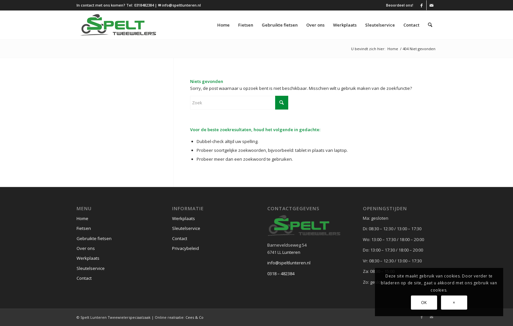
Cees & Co (194, 317)
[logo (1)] (118, 24)
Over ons (86, 248)
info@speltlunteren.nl (288, 263)
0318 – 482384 (280, 273)
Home (82, 218)
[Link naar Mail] (431, 5)
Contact (84, 278)
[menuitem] (398, 5)
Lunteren (291, 252)
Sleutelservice (91, 268)
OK (424, 302)
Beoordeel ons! (399, 5)
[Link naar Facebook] (421, 5)
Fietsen (84, 228)
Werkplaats (88, 258)
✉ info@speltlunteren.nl (179, 5)
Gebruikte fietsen (94, 238)
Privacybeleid (185, 248)
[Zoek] (430, 24)
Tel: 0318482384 (140, 5)
